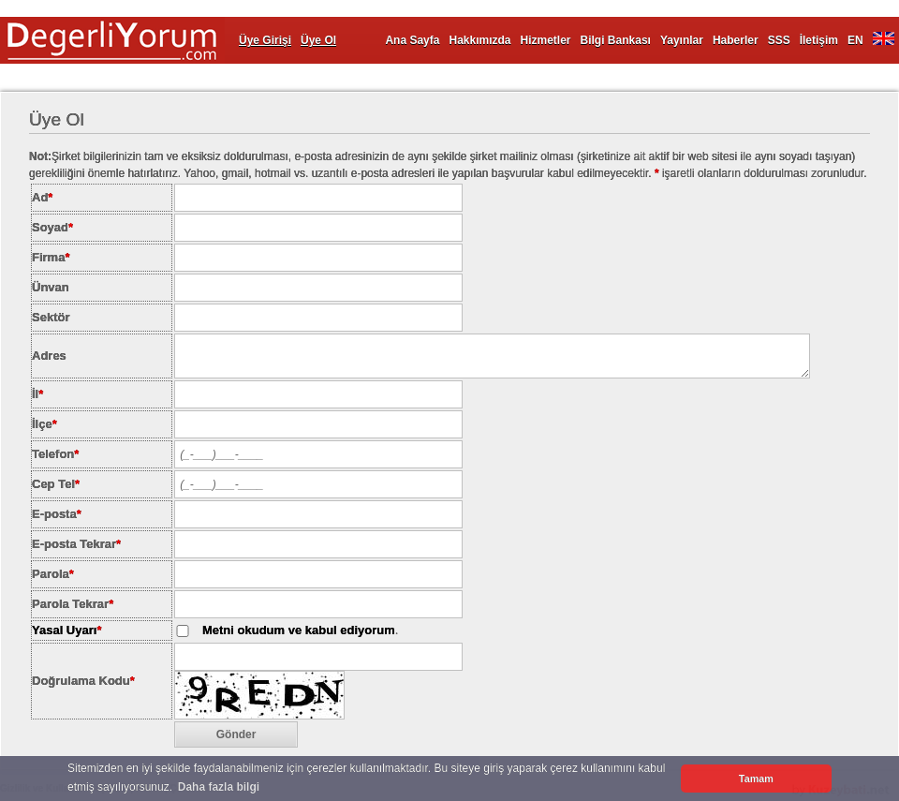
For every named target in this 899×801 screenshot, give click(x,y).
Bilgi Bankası (616, 40)
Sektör (50, 317)
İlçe (44, 424)
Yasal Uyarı (64, 630)
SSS (779, 40)
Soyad (52, 227)
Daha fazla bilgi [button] (218, 787)
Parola (53, 574)
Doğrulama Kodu (83, 681)
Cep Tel (56, 484)
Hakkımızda (479, 40)
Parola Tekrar (72, 604)
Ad (42, 197)
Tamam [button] (756, 778)
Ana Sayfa (412, 40)
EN (855, 40)
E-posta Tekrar (76, 544)
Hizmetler (546, 40)
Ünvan (50, 287)
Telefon (55, 454)
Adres (49, 356)
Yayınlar (681, 40)
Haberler (736, 40)
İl (37, 394)
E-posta (56, 514)
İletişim (819, 40)
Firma (50, 257)
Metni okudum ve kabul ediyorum (298, 630)
